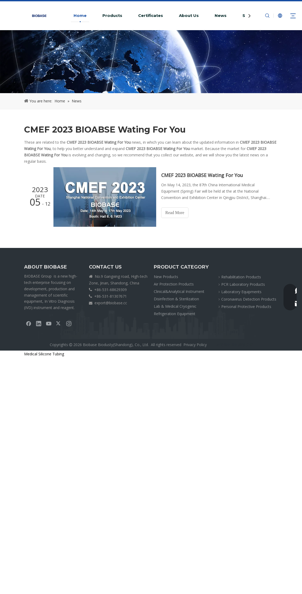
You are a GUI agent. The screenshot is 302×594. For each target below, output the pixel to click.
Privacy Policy (195, 344)
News (221, 15)
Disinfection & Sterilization (176, 298)
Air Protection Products (174, 284)
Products (112, 15)
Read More (174, 212)
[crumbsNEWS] (151, 61)
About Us (189, 15)
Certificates (150, 15)
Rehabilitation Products (241, 276)
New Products (166, 276)
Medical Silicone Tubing (44, 353)
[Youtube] (48, 323)
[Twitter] (59, 323)
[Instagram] (69, 323)
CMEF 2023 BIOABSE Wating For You (202, 175)
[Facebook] (28, 323)
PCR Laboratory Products (243, 284)
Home (80, 15)
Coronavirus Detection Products (248, 299)
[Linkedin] (38, 323)
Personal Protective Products (246, 306)
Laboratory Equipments (241, 291)
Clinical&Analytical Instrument (179, 291)
